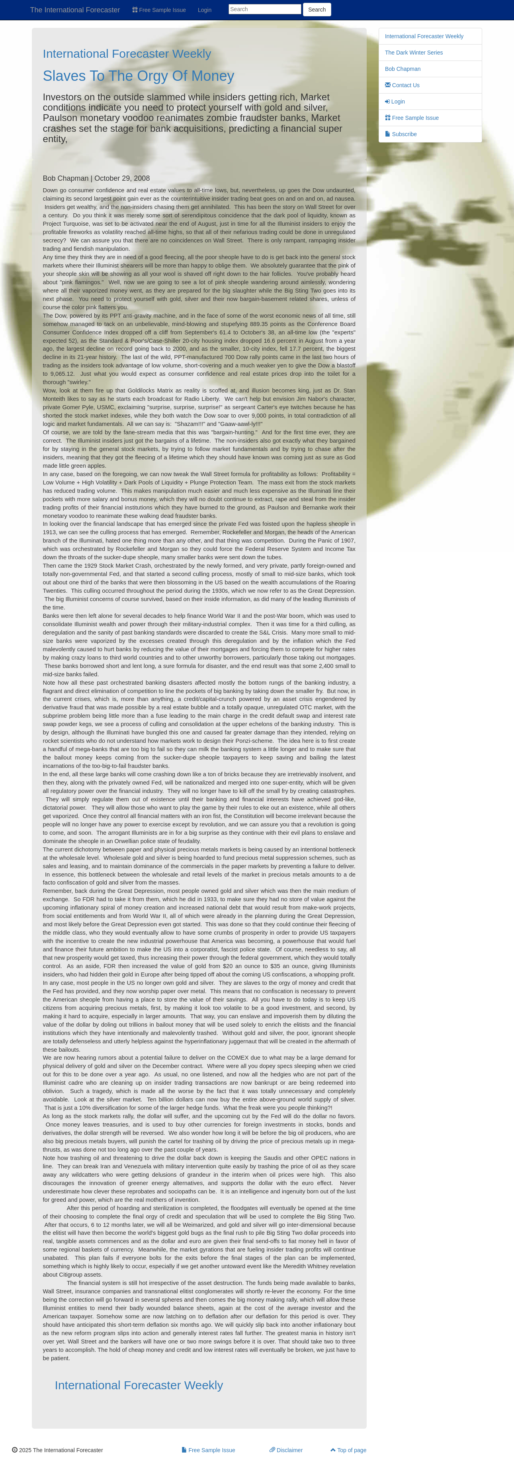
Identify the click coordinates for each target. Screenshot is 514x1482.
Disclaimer (286, 1450)
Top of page (348, 1450)
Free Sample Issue (159, 10)
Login (204, 10)
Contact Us (402, 85)
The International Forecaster (75, 10)
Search (317, 9)
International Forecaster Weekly (127, 53)
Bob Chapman (403, 69)
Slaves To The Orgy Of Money (139, 76)
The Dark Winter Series (414, 52)
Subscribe (401, 134)
